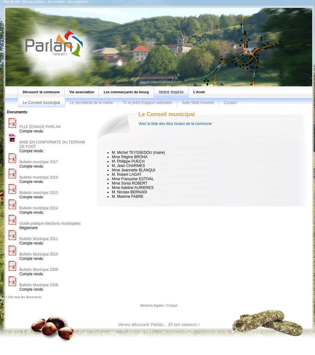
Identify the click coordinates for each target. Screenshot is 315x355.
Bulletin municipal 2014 (38, 208)
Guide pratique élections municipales (50, 223)
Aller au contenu (33, 1)
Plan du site (11, 1)
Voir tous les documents (24, 297)
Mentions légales (152, 305)
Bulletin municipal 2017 (38, 162)
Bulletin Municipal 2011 (38, 239)
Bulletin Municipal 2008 (38, 285)
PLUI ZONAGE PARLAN (39, 127)
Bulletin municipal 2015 (38, 193)
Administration (77, 1)
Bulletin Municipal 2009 (38, 269)
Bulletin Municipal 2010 (38, 254)
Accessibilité (56, 1)
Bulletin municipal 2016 (38, 177)
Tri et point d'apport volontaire (147, 102)
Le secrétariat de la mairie (91, 102)
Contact (230, 102)
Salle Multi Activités (198, 102)
